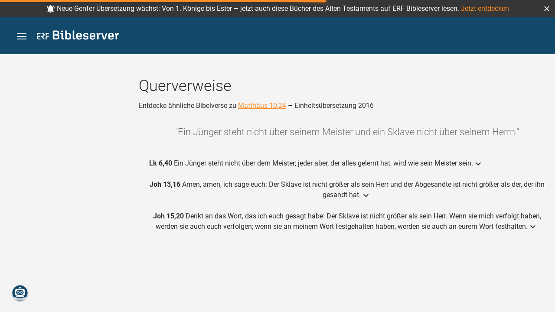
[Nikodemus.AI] (20, 293)
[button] (546, 8)
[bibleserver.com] (78, 36)
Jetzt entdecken (485, 8)
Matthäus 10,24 (262, 105)
